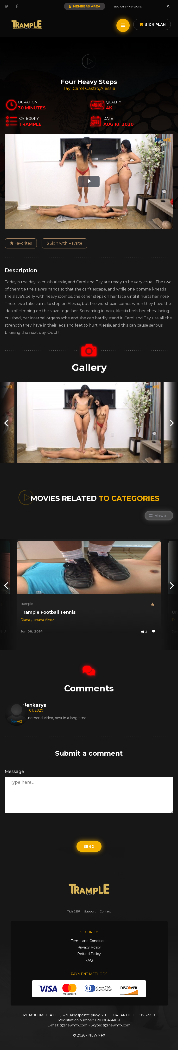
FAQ (89, 960)
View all (158, 516)
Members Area (84, 6)
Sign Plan (153, 24)
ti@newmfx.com (74, 1025)
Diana (25, 620)
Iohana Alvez (43, 620)
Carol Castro (86, 88)
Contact (105, 911)
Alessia (107, 88)
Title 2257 (73, 911)
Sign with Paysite (64, 243)
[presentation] (6, 422)
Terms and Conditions (89, 941)
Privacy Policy (89, 947)
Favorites (21, 243)
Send (89, 846)
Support (90, 911)
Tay (67, 88)
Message (14, 771)
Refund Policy (89, 954)
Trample (26, 604)
